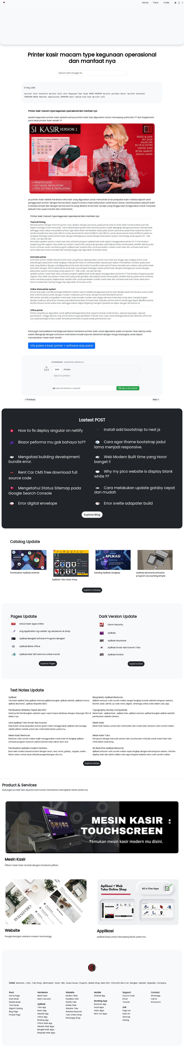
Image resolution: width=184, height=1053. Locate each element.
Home (145, 2)
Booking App (43, 1020)
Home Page (14, 995)
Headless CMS (72, 999)
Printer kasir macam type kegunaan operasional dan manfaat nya (92, 58)
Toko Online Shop (74, 1014)
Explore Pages (48, 663)
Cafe (28, 983)
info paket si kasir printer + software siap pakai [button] (61, 345)
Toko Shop (37, 983)
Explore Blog (92, 515)
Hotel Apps (99, 1007)
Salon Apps (99, 1010)
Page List (127, 1010)
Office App (42, 1017)
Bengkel (133, 983)
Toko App (41, 1007)
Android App (99, 995)
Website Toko (72, 1008)
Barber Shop (94, 983)
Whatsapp (155, 995)
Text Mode (14, 1005)
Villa (63, 983)
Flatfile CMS (71, 1002)
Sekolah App (43, 1013)
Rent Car (125, 983)
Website (12, 930)
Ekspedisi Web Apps (46, 1032)
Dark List (126, 1013)
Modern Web (71, 995)
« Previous (30, 399)
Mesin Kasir (15, 859)
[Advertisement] (92, 24)
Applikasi (105, 931)
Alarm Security (44, 999)
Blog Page (13, 1011)
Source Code (129, 995)
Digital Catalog (16, 1008)
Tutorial (126, 1002)
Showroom (156, 1002)
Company (161, 983)
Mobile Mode (15, 1002)
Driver (125, 999)
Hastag (126, 1020)
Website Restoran (74, 1011)
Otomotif (115, 983)
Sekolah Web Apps (45, 1026)
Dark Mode (14, 999)
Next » (156, 399)
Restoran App (100, 1004)
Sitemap (126, 1017)
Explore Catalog (92, 590)
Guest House (72, 983)
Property (83, 983)
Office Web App (44, 1023)
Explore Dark (136, 663)
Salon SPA (105, 983)
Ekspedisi (151, 983)
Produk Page (14, 1014)
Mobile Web (71, 1005)
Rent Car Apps (100, 1013)
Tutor (156, 2)
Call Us (154, 999)
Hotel (57, 983)
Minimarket (48, 983)
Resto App (42, 1010)
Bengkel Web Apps (45, 1029)
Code (166, 2)
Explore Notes (92, 763)
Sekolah (142, 983)
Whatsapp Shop (73, 1018)
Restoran (20, 983)
